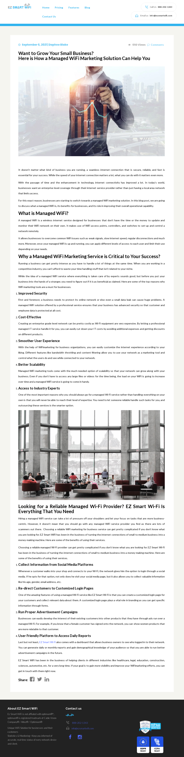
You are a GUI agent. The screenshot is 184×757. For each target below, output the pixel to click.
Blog (87, 7)
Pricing (59, 7)
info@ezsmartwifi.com (83, 728)
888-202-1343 (80, 722)
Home (45, 7)
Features (73, 7)
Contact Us (49, 16)
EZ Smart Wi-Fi (45, 642)
